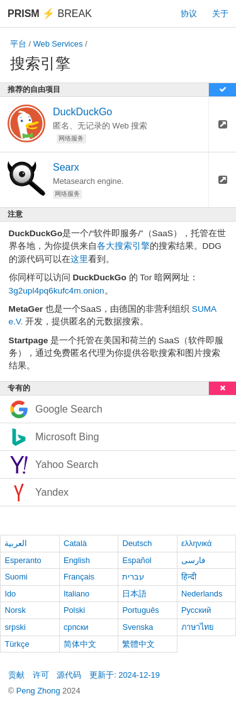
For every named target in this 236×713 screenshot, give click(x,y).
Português (140, 610)
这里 (79, 259)
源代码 (69, 675)
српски (76, 627)
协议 (189, 13)
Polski (74, 610)
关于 (220, 13)
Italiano (76, 593)
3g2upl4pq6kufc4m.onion (56, 290)
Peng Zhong (39, 690)
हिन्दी (188, 576)
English (77, 560)
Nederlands (201, 593)
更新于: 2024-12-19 (124, 675)
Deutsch (137, 543)
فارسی (193, 560)
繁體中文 (138, 644)
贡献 (16, 675)
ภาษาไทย (197, 627)
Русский (196, 610)
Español (136, 560)
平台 (18, 43)
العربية (15, 543)
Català (75, 543)
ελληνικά (196, 543)
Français (79, 576)
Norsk (14, 610)
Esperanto (22, 560)
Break (50, 13)
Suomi (15, 576)
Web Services (58, 43)
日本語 (134, 593)
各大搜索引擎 (123, 246)
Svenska (137, 627)
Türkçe (16, 644)
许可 (41, 675)
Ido (10, 593)
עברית (133, 576)
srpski (14, 627)
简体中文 (80, 644)
